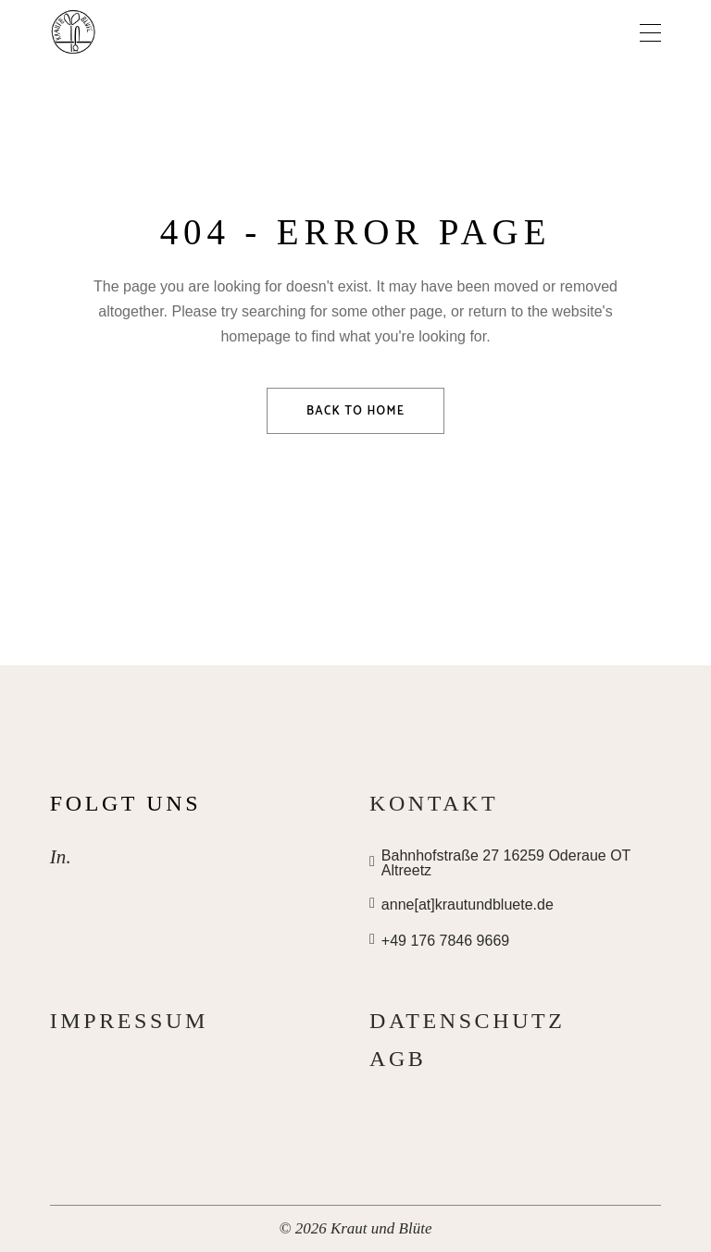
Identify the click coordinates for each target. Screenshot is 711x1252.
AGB (397, 1059)
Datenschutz (467, 1021)
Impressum (129, 1021)
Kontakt (433, 803)
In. (60, 857)
